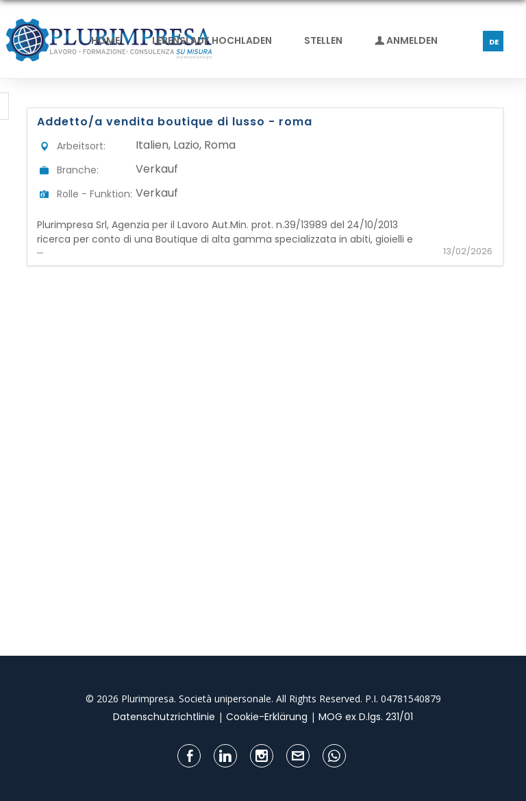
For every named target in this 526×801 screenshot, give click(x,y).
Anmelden (406, 40)
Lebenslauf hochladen (212, 40)
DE (494, 41)
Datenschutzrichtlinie (164, 717)
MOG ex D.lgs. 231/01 (365, 717)
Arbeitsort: (81, 146)
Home (105, 40)
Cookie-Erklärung (267, 717)
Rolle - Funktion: (94, 194)
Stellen (323, 40)
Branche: (78, 170)
